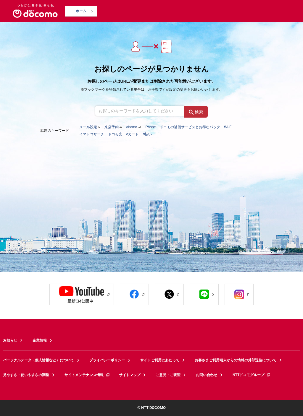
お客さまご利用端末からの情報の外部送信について (235, 360)
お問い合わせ (206, 375)
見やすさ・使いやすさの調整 (26, 375)
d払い (147, 134)
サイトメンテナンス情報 (87, 375)
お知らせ (10, 340)
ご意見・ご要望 (168, 375)
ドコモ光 (115, 134)
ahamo (131, 127)
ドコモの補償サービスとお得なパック (190, 127)
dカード (132, 134)
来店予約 (111, 127)
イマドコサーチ (91, 134)
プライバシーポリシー (107, 360)
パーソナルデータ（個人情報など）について (38, 360)
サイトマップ (129, 375)
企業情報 (40, 340)
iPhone (150, 127)
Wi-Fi (228, 127)
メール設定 (88, 127)
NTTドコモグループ (252, 375)
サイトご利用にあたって (159, 360)
